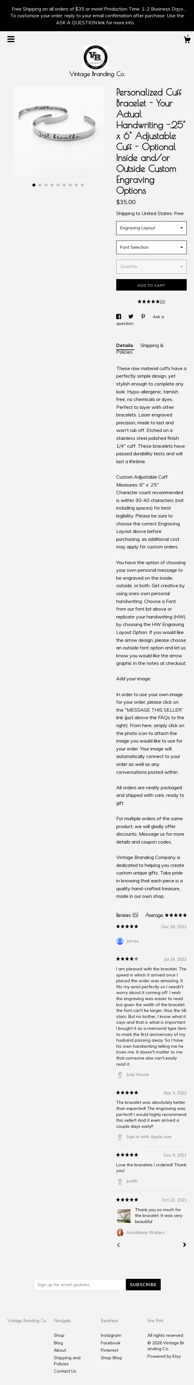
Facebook (110, 1343)
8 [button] (76, 185)
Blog (58, 1343)
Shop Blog (111, 1357)
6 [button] (64, 185)
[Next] (184, 1245)
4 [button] (52, 185)
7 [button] (70, 185)
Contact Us (65, 1371)
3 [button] (46, 185)
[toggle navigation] (11, 39)
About (60, 1350)
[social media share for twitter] (131, 316)
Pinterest (109, 1350)
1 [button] (33, 185)
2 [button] (39, 185)
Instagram (111, 1335)
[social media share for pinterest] (144, 316)
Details (125, 345)
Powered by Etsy (164, 1356)
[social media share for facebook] (119, 316)
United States (157, 213)
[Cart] (187, 40)
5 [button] (58, 185)
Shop (59, 1335)
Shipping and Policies (67, 1360)
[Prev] (118, 1246)
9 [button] (82, 185)
